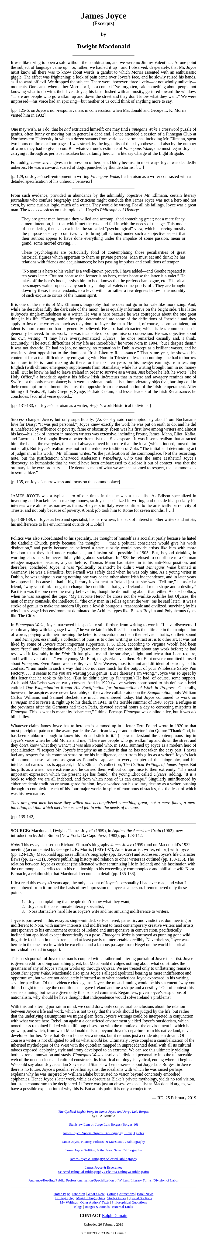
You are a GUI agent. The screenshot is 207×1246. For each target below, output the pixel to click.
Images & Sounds (97, 1207)
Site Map (78, 1194)
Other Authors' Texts (94, 1202)
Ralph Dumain (114, 1215)
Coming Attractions (120, 1194)
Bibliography (64, 1198)
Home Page (62, 1194)
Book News (145, 1194)
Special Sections (140, 1198)
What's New (95, 1194)
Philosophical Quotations (129, 1202)
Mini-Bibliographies (90, 1198)
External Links (122, 1207)
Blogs (78, 1207)
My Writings (69, 1202)
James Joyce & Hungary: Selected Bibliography (103, 1159)
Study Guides (116, 1198)
